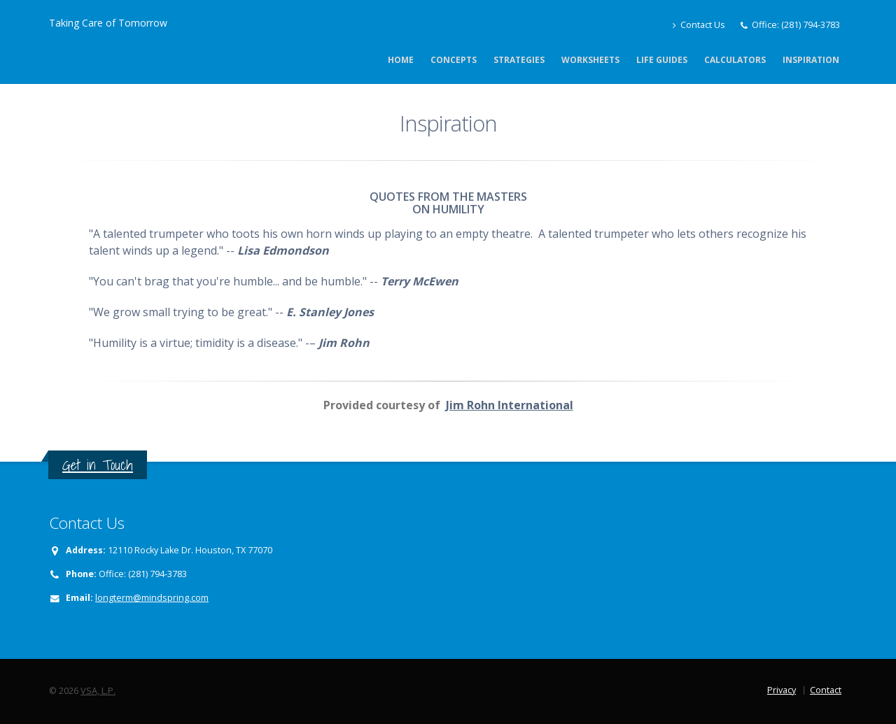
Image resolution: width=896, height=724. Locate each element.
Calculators (735, 60)
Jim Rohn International (509, 405)
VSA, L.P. (97, 691)
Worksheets (590, 60)
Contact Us (699, 25)
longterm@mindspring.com (152, 598)
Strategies (519, 60)
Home (401, 60)
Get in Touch (97, 464)
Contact (825, 690)
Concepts (453, 60)
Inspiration (811, 60)
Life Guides (661, 60)
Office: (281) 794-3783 (796, 25)
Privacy (781, 690)
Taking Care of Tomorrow (108, 22)
